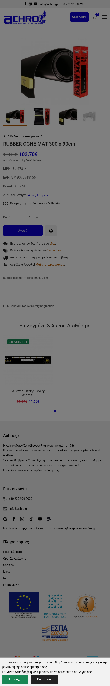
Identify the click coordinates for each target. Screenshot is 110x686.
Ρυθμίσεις (44, 679)
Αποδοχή (15, 679)
